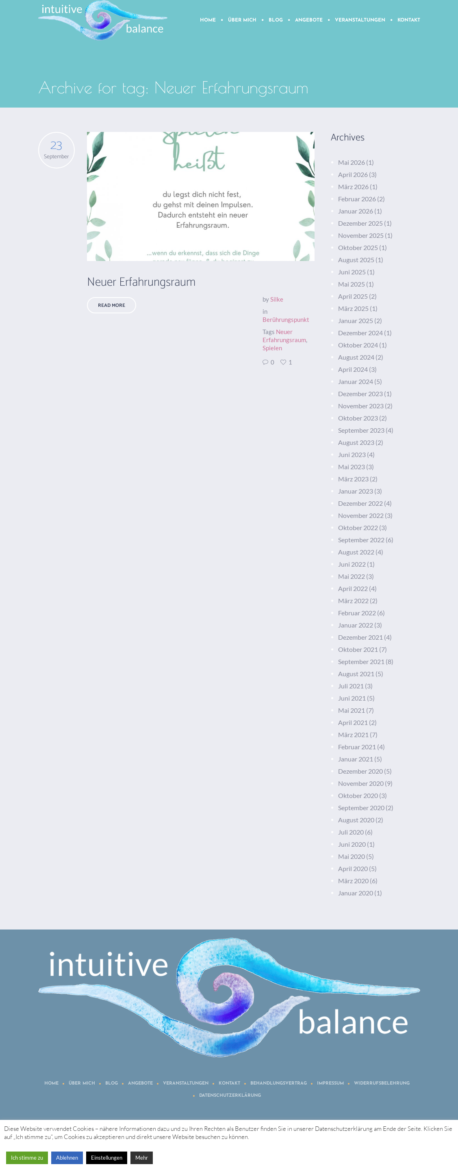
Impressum (330, 1083)
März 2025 (353, 308)
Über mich (82, 1083)
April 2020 (353, 868)
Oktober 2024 (358, 345)
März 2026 (353, 186)
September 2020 (361, 807)
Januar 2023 (355, 491)
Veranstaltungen (185, 1083)
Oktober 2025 (358, 247)
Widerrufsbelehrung (382, 1083)
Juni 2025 (352, 272)
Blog (111, 1083)
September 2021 (361, 661)
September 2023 (361, 430)
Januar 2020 (355, 893)
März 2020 (353, 880)
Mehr (141, 1157)
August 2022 (356, 552)
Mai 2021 (351, 710)
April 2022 (353, 588)
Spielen (272, 348)
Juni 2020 (352, 844)
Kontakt (229, 1083)
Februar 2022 (357, 613)
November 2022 (361, 515)
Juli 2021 (351, 686)
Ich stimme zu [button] (27, 1157)
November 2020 (361, 783)
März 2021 (353, 734)
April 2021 (353, 722)
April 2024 (353, 369)
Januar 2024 (355, 381)
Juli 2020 (351, 832)
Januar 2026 (355, 211)
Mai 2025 (351, 284)
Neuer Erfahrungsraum (141, 282)
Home (51, 1083)
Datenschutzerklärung (230, 1096)
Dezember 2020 (360, 771)
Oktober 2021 (358, 649)
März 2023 (353, 479)
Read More (111, 305)
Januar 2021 (355, 759)
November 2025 (361, 235)
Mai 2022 (351, 576)
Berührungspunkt (286, 319)
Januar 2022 (355, 625)
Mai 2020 (351, 856)
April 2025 (353, 296)
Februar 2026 (357, 199)
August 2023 (356, 442)
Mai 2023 (351, 466)
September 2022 (361, 540)
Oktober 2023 (358, 418)
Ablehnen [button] (67, 1157)
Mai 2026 (351, 162)
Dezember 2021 (360, 637)
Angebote (140, 1083)
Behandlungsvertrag (278, 1083)
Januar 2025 (355, 320)
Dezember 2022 (360, 503)
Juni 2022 (352, 564)
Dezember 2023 (360, 393)
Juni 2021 (352, 698)
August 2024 (356, 357)
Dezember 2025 (360, 223)
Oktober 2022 (358, 527)
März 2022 (353, 600)
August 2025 (356, 259)
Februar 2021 (357, 747)
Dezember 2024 (360, 332)
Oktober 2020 (358, 795)
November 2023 (361, 406)
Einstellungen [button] (106, 1157)
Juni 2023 (352, 454)
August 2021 (356, 673)
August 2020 (356, 820)
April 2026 (353, 174)
